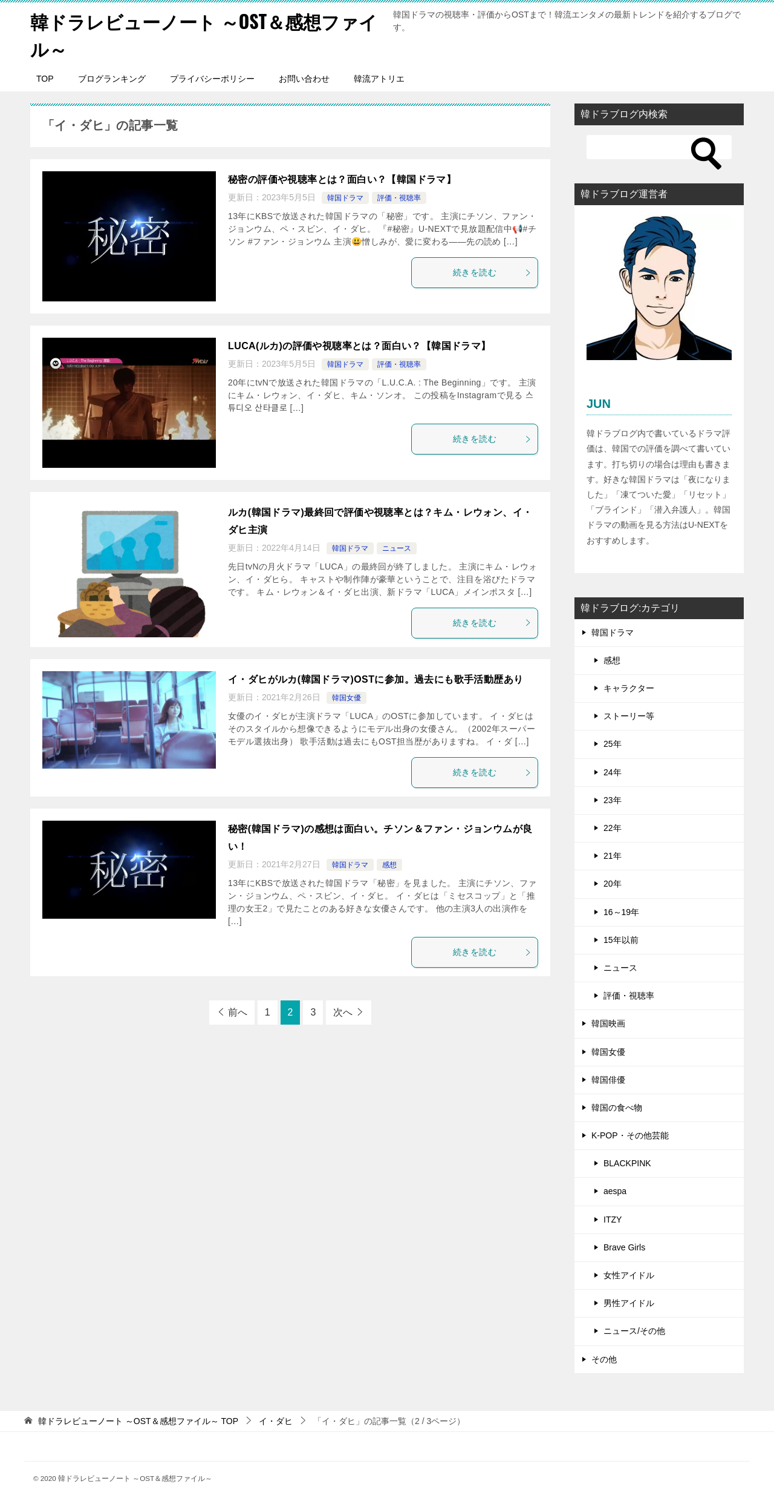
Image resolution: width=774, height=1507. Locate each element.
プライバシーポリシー (212, 79)
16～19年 (621, 912)
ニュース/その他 (634, 1331)
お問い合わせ (304, 79)
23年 (612, 800)
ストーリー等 (628, 716)
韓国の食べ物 (616, 1107)
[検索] (659, 147)
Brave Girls (624, 1247)
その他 (604, 1359)
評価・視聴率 (399, 198)
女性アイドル (628, 1275)
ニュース (396, 548)
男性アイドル (628, 1303)
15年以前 (621, 940)
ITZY (612, 1219)
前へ (237, 1012)
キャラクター (628, 688)
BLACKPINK (627, 1163)
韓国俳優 (608, 1080)
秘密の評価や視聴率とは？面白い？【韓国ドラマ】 (342, 179)
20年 (612, 883)
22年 (612, 828)
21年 (612, 856)
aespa (614, 1191)
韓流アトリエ (379, 79)
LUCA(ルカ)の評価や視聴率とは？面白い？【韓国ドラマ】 (359, 346)
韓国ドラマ (345, 198)
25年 (612, 744)
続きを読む (492, 272)
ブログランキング (112, 79)
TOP (45, 79)
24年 (612, 772)
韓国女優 (346, 698)
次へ (343, 1012)
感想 (389, 865)
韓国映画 (608, 1023)
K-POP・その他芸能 (630, 1135)
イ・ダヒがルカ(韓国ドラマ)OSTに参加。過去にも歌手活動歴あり (375, 679)
